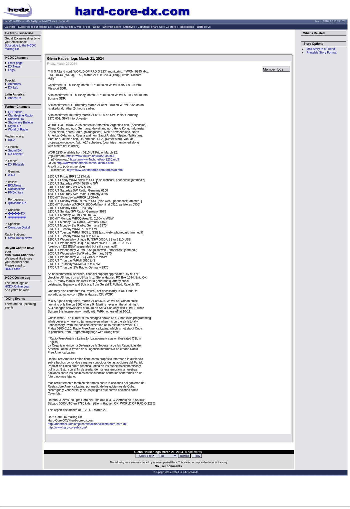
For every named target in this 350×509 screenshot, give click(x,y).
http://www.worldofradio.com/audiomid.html (85, 163)
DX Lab (13, 87)
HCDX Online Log (16, 286)
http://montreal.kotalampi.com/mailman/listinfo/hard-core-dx (87, 424)
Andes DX (15, 98)
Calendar (9, 27)
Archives (129, 27)
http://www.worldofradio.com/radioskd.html (95, 170)
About (96, 27)
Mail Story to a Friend (320, 49)
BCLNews (14, 185)
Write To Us (204, 27)
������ (17, 217)
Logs (11, 70)
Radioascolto (16, 189)
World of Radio (18, 129)
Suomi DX (15, 150)
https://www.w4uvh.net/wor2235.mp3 (94, 159)
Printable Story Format (321, 52)
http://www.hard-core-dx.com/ (67, 427)
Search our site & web (68, 27)
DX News (14, 66)
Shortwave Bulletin (20, 122)
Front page (15, 63)
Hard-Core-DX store (164, 27)
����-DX (16, 213)
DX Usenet (15, 154)
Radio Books (186, 27)
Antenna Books (112, 27)
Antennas (14, 84)
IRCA (11, 140)
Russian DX (16, 119)
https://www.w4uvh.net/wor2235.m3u (90, 156)
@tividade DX (17, 203)
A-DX (11, 175)
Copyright (144, 27)
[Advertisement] (169, 42)
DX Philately (16, 164)
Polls (87, 27)
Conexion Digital (19, 227)
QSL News (15, 112)
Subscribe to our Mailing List (35, 27)
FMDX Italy (15, 192)
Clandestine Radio (20, 115)
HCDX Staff (12, 269)
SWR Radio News (20, 238)
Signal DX (14, 126)
